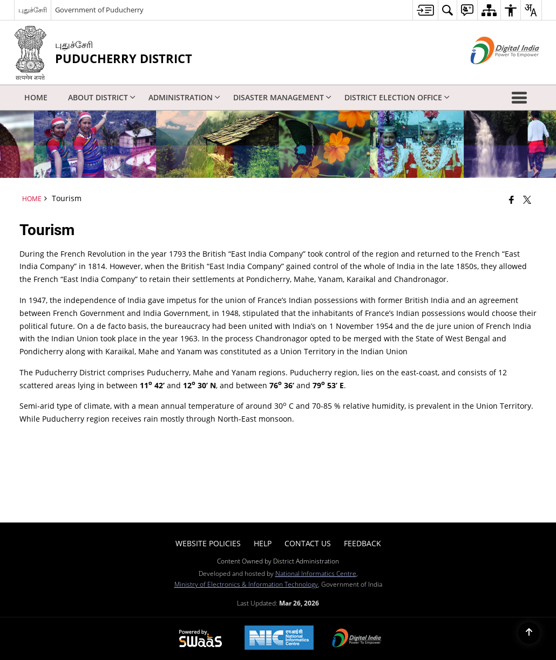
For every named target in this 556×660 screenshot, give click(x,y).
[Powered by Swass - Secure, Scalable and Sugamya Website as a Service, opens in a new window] (200, 639)
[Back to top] (529, 633)
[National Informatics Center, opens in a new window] (279, 638)
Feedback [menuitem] (362, 543)
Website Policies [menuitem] (208, 543)
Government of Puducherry (99, 10)
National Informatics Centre (315, 573)
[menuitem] (425, 10)
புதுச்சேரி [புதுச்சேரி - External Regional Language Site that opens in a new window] (32, 10)
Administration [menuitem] (184, 97)
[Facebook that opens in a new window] (511, 199)
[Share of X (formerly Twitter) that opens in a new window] (527, 199)
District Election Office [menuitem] (397, 97)
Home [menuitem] (36, 97)
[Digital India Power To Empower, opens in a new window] (357, 639)
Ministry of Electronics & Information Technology (246, 584)
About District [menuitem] (101, 97)
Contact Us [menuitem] (307, 543)
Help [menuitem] (263, 543)
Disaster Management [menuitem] (282, 97)
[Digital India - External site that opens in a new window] (491, 73)
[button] (521, 97)
